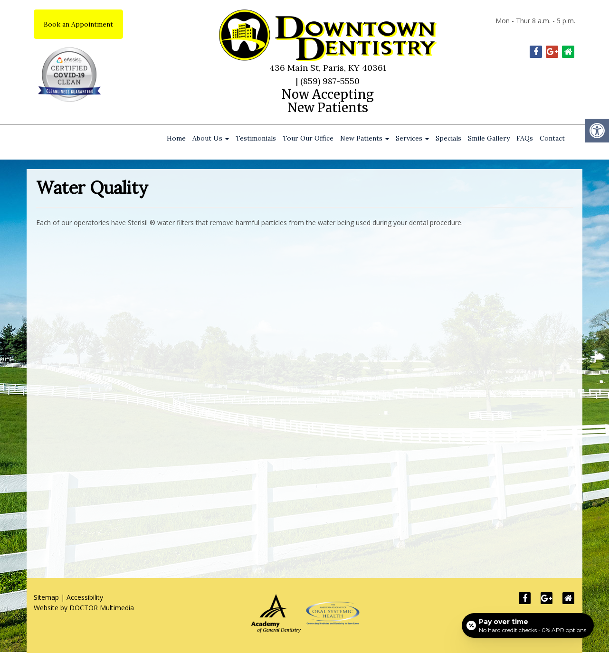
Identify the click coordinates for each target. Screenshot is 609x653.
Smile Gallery (489, 138)
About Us (210, 138)
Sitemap (46, 597)
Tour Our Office (308, 138)
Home (176, 138)
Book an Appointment (78, 24)
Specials (448, 138)
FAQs (524, 138)
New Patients (364, 138)
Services (412, 138)
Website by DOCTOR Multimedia (84, 607)
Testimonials (256, 138)
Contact (552, 138)
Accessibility (85, 597)
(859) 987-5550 (330, 81)
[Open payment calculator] (528, 625)
